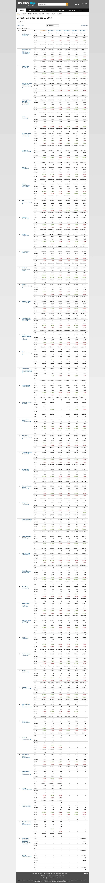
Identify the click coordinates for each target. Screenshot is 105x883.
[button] (47, 25)
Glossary (43, 875)
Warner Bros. (25, 67)
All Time (61, 10)
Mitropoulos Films (26, 722)
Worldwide (43, 10)
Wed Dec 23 (82, 30)
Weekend (23, 13)
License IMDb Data (56, 875)
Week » (86, 25)
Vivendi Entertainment (27, 707)
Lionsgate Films (25, 168)
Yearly (47, 13)
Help (63, 875)
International (32, 10)
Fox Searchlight (25, 504)
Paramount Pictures (26, 151)
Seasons (53, 13)
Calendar (52, 10)
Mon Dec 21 (66, 30)
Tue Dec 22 (74, 30)
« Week (18, 25)
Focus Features (25, 470)
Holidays (59, 13)
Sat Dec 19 (50, 30)
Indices (81, 10)
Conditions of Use (38, 881)
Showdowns (71, 10)
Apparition (24, 339)
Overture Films (25, 453)
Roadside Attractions (26, 739)
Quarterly (41, 13)
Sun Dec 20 (58, 30)
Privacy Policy (48, 881)
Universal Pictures (26, 386)
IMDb (58, 877)
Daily (44, 873)
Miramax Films (25, 302)
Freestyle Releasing (26, 421)
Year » (82, 25)
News (41, 873)
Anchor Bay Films (26, 757)
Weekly (30, 13)
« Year (22, 25)
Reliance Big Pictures (27, 856)
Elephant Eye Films (26, 688)
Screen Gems (25, 218)
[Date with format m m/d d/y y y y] (53, 25)
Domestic (21, 10)
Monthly (35, 13)
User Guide (48, 875)
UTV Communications (27, 789)
